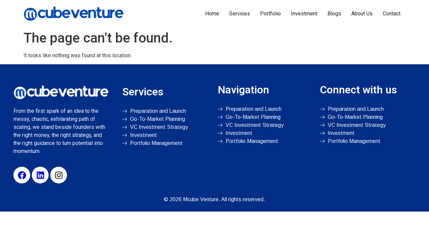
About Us (362, 13)
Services (239, 13)
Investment (304, 13)
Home (212, 13)
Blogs (334, 13)
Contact (392, 13)
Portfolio (270, 13)
